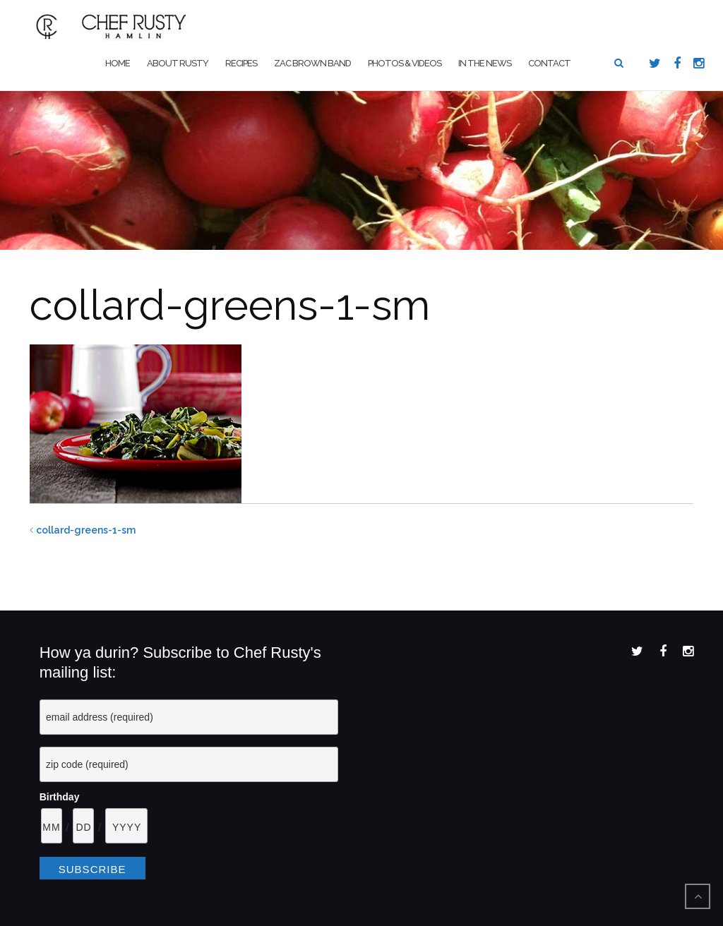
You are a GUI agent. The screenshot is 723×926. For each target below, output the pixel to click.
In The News (484, 63)
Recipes (241, 63)
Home (117, 63)
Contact (549, 63)
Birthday (60, 796)
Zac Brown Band (312, 63)
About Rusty (177, 63)
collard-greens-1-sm (86, 530)
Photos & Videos (404, 63)
